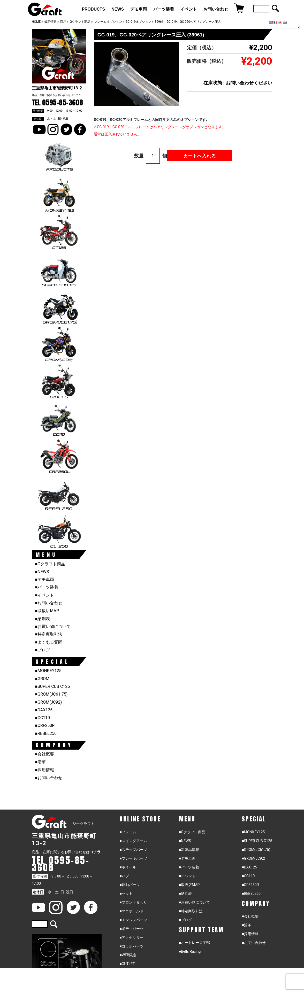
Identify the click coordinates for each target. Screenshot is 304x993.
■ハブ (124, 876)
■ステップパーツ (133, 850)
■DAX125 (43, 709)
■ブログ (42, 650)
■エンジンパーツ (133, 920)
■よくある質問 (49, 642)
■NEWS (42, 571)
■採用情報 (44, 769)
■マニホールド (131, 911)
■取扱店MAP (47, 610)
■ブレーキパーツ (133, 858)
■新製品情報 (189, 850)
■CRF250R (45, 725)
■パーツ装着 (46, 587)
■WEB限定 (127, 955)
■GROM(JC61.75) (51, 694)
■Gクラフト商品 (50, 563)
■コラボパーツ (131, 946)
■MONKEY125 (48, 670)
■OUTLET (127, 964)
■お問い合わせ (49, 603)
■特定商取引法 (49, 634)
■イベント (44, 595)
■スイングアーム (133, 841)
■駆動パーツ (129, 885)
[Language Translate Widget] (282, 27)
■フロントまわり (133, 902)
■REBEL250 (46, 733)
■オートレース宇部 (194, 943)
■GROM (42, 678)
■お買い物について (53, 626)
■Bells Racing (190, 951)
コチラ (77, 95)
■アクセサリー (131, 937)
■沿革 (40, 761)
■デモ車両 (44, 579)
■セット (125, 893)
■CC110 (42, 717)
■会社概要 (44, 754)
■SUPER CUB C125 (52, 686)
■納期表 (42, 618)
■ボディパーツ (131, 929)
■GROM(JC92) (48, 702)
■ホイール (127, 867)
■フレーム (127, 832)
